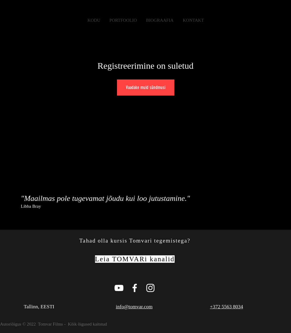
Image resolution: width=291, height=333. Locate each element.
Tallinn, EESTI (39, 306)
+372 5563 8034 (226, 306)
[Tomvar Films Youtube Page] (118, 287)
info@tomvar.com (134, 306)
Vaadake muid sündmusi (145, 87)
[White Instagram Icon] (150, 287)
